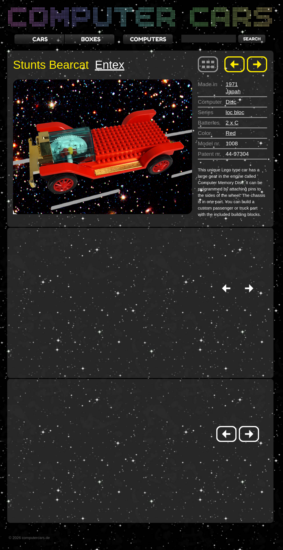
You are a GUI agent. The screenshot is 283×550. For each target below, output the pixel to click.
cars (39, 39)
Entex (109, 64)
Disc (231, 102)
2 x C (232, 123)
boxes (89, 39)
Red (231, 133)
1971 (232, 84)
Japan (233, 91)
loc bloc (235, 112)
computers (148, 39)
